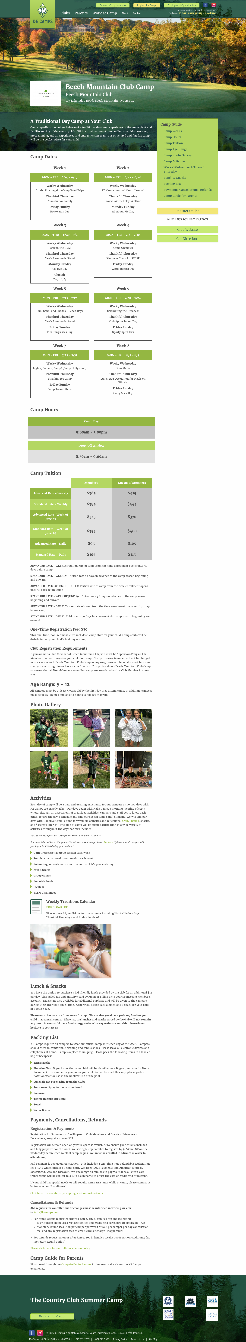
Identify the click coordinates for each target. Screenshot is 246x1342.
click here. (108, 842)
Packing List (172, 184)
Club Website (187, 229)
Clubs (65, 13)
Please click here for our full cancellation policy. (60, 1248)
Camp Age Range (175, 149)
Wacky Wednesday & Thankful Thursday (185, 169)
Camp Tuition (173, 143)
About (125, 13)
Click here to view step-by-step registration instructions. (67, 1193)
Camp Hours (172, 137)
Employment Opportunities (182, 5)
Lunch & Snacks (175, 177)
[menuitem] (67, 13)
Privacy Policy (120, 1339)
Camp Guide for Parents (180, 196)
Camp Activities (175, 161)
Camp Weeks (173, 131)
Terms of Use (138, 1339)
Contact (137, 13)
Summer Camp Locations (113, 5)
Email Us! (210, 13)
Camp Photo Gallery (178, 155)
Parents (81, 13)
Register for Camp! (146, 5)
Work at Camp (104, 13)
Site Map (153, 1339)
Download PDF (57, 907)
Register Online (187, 211)
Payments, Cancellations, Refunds (188, 190)
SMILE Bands (130, 820)
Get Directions (187, 239)
